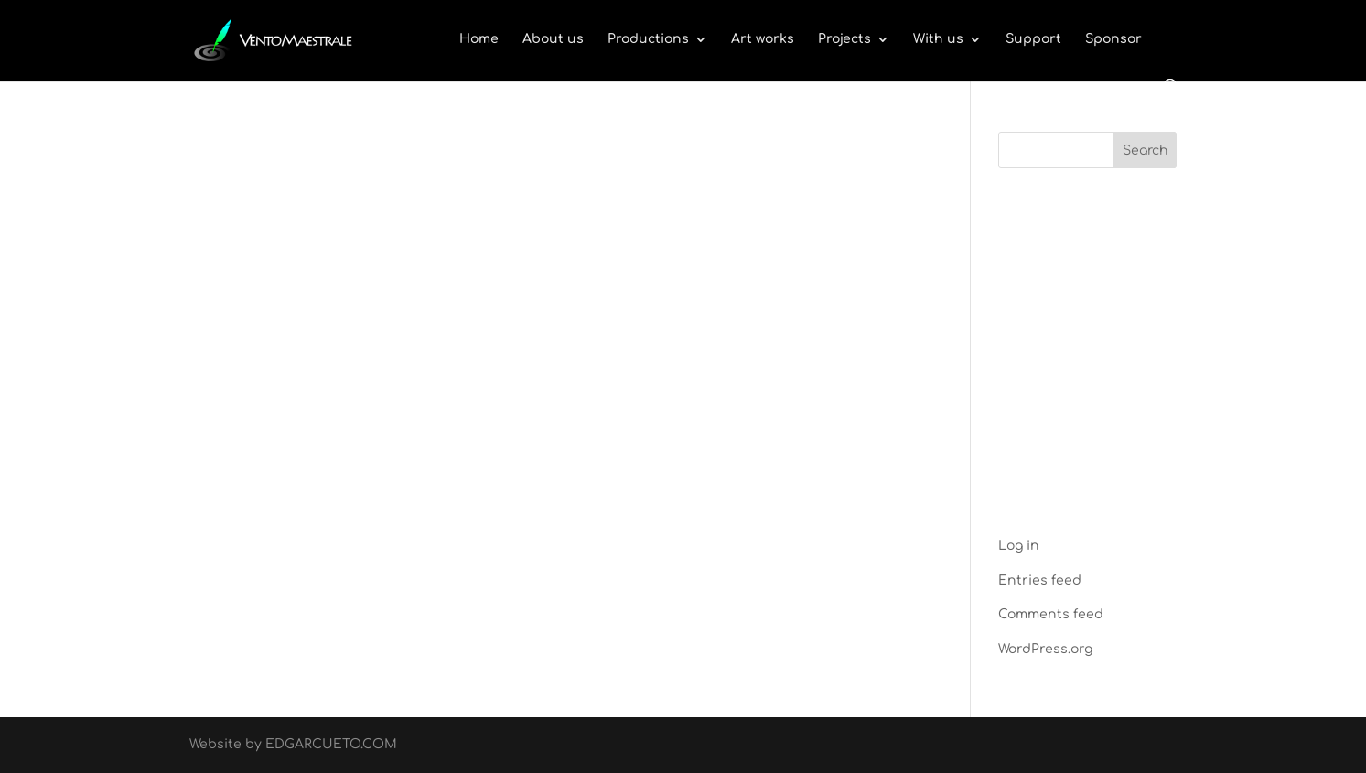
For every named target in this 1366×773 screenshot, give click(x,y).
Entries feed (1039, 580)
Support (1033, 39)
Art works (762, 39)
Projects (844, 39)
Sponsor (1113, 39)
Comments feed (1050, 614)
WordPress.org (1045, 649)
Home (479, 39)
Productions (648, 39)
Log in (1018, 546)
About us (553, 39)
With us (938, 39)
